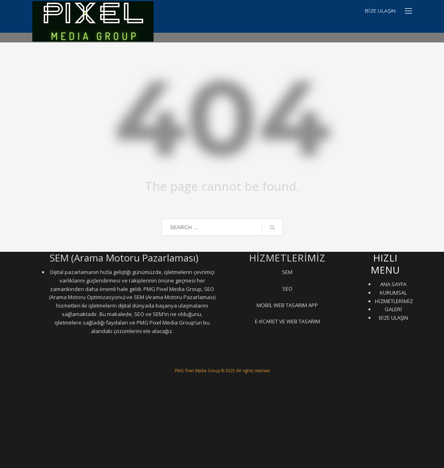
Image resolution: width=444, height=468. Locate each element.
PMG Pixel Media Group (197, 370)
